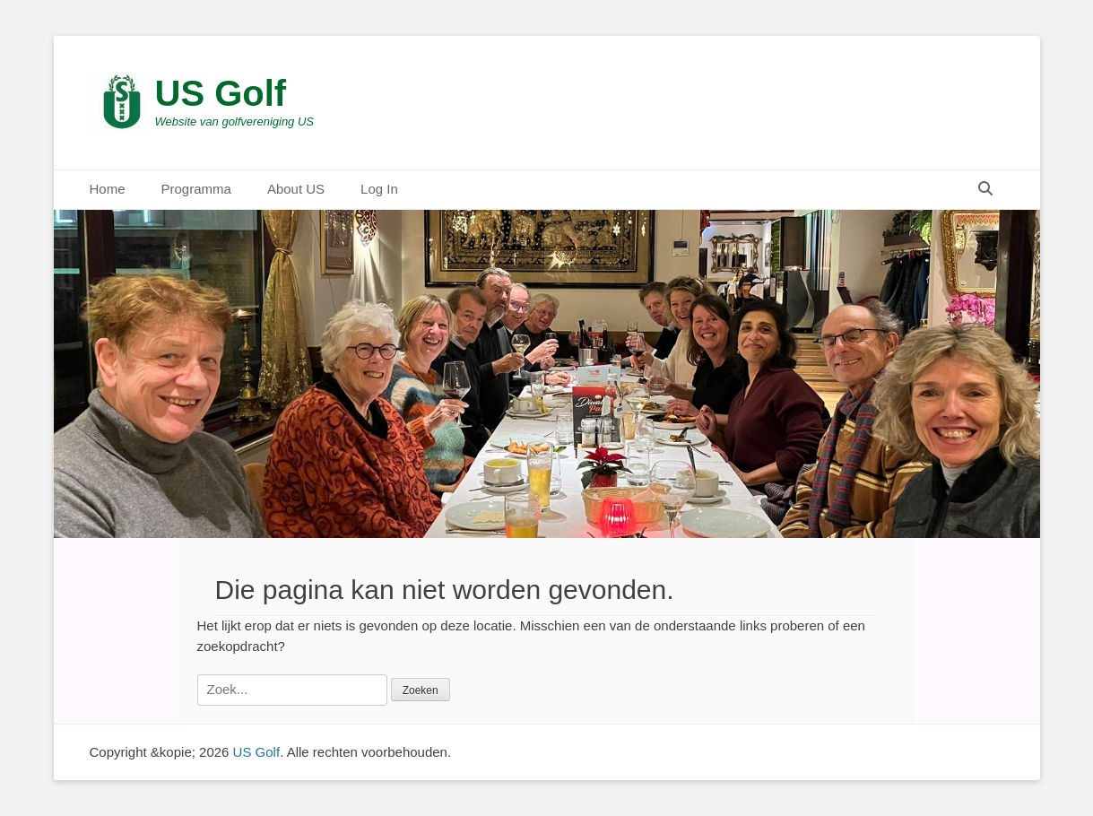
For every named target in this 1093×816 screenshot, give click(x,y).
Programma (196, 188)
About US (296, 188)
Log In (379, 188)
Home (108, 188)
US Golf (221, 93)
